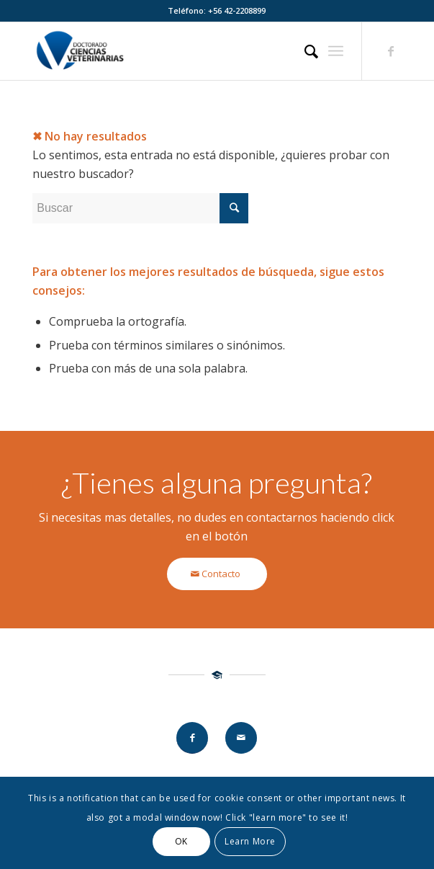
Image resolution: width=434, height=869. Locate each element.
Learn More (250, 841)
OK (181, 841)
